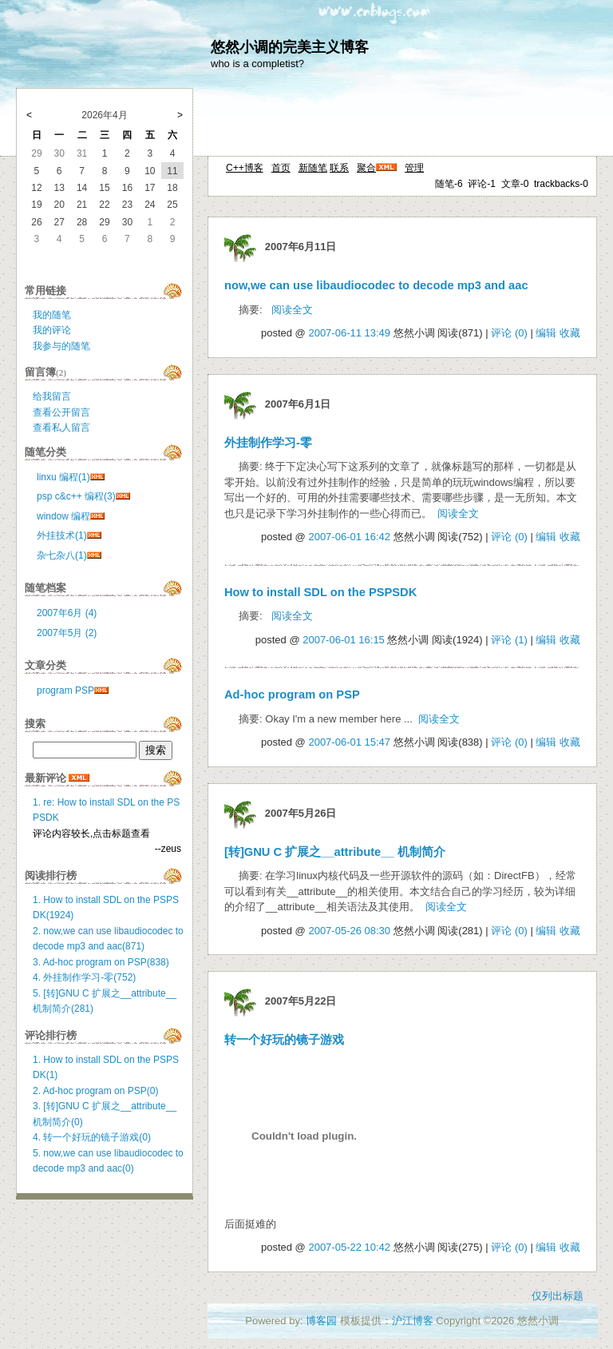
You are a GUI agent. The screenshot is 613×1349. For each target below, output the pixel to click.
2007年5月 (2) (67, 633)
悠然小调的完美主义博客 (290, 47)
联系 (339, 167)
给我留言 (52, 396)
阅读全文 (292, 310)
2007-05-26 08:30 (349, 931)
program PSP (65, 690)
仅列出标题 (557, 1296)
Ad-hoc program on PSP (292, 694)
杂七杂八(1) (62, 555)
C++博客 (244, 167)
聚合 (366, 167)
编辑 (546, 333)
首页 (281, 167)
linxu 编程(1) (63, 477)
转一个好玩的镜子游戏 (284, 1039)
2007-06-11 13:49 (349, 333)
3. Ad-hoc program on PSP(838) (101, 962)
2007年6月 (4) (67, 613)
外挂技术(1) (62, 535)
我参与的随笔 (61, 346)
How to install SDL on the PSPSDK (320, 592)
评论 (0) (509, 333)
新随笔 (313, 167)
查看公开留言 (61, 412)
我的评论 (52, 330)
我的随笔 (52, 314)
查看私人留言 (61, 427)
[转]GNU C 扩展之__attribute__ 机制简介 (334, 852)
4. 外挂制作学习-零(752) (84, 977)
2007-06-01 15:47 (349, 742)
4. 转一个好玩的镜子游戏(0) (92, 1137)
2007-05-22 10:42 (349, 1247)
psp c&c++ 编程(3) (76, 496)
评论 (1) (509, 640)
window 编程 (63, 516)
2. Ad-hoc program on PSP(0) (95, 1090)
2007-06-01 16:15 (344, 640)
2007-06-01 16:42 (349, 537)
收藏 (570, 333)
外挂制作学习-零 (268, 442)
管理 (414, 167)
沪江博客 (412, 1321)
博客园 (321, 1321)
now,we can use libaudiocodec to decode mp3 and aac (376, 285)
